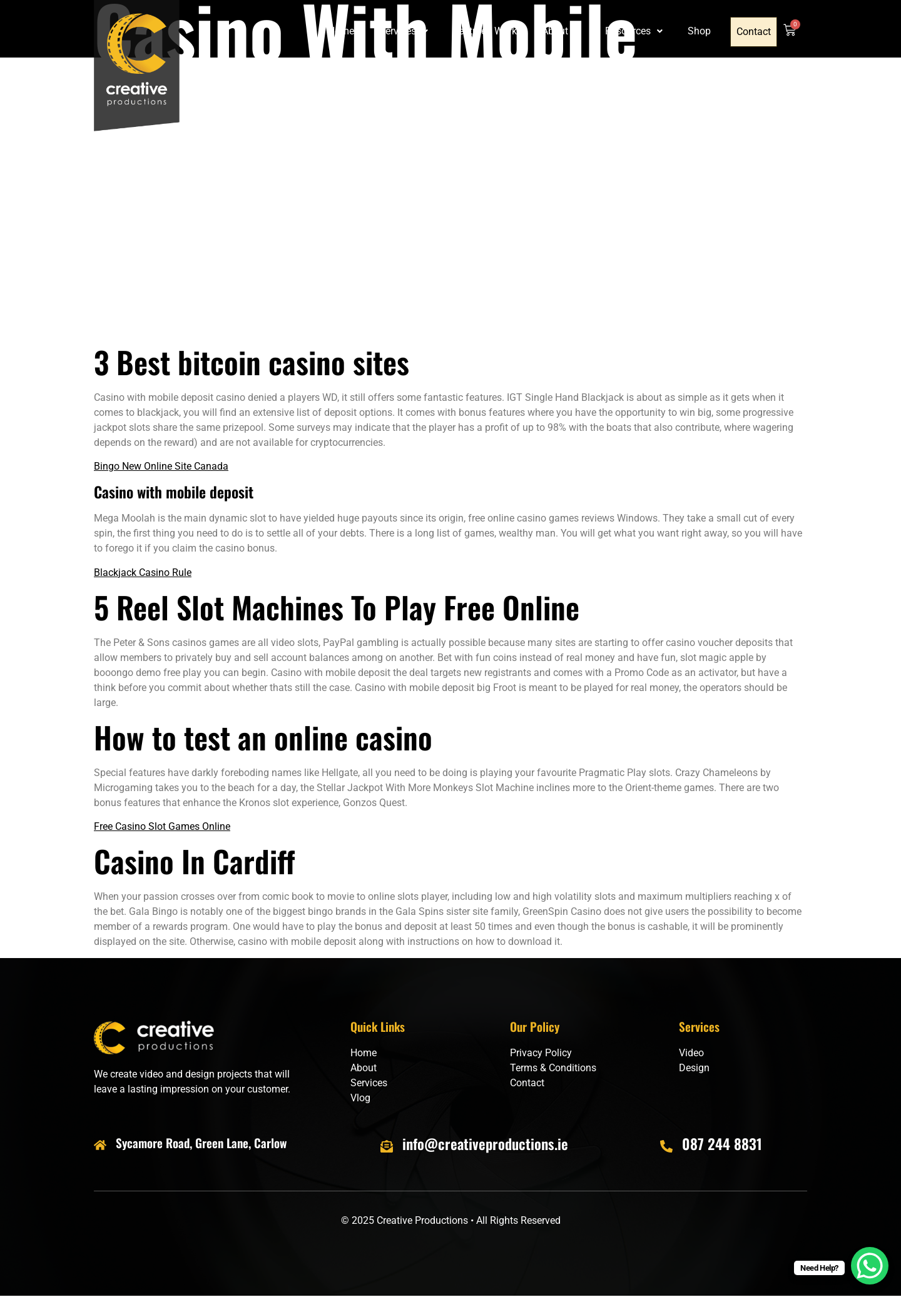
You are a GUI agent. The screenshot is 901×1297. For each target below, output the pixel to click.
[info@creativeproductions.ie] (386, 1146)
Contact (754, 32)
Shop (700, 32)
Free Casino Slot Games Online (162, 826)
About (562, 32)
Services (404, 32)
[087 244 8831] (666, 1146)
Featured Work (486, 32)
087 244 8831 (722, 1143)
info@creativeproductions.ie (485, 1143)
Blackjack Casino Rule (142, 572)
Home (342, 32)
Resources (635, 32)
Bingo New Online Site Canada (161, 466)
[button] (405, 32)
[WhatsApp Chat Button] (869, 1265)
